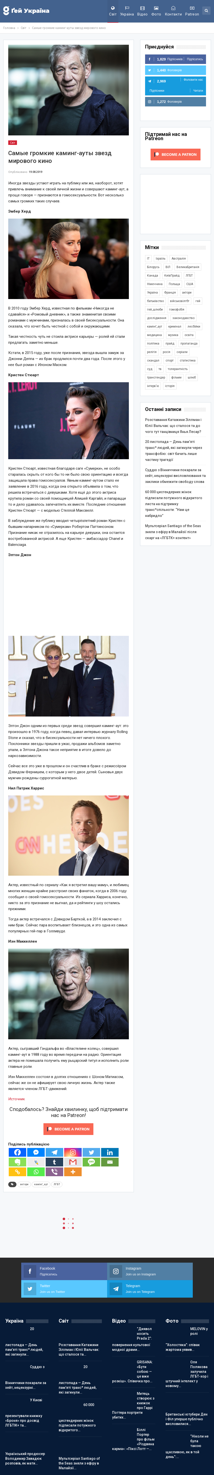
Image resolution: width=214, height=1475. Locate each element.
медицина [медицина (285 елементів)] (154, 335)
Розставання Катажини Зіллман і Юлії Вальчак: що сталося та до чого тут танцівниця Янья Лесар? (173, 426)
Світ (112, 11)
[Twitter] (91, 1152)
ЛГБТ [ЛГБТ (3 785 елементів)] (189, 275)
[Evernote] (17, 1162)
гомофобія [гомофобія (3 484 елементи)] (176, 309)
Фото (156, 11)
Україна (127, 11)
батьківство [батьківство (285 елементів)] (155, 301)
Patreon (192, 11)
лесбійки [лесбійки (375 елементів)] (194, 326)
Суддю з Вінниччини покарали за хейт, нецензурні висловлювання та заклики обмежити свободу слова (175, 476)
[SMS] (91, 1162)
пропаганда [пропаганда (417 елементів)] (189, 343)
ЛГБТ (57, 1184)
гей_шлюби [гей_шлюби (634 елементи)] (155, 309)
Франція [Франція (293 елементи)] (170, 292)
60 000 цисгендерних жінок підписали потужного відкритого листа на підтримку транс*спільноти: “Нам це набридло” (173, 504)
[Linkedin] (110, 1152)
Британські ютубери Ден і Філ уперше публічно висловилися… (187, 1419)
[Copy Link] (17, 1171)
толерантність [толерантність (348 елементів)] (178, 369)
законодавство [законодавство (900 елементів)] (184, 318)
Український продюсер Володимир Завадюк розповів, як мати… (25, 1458)
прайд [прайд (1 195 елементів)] (170, 343)
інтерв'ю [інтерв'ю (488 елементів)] (153, 386)
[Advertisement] (68, 597)
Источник (16, 1099)
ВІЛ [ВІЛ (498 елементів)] (168, 267)
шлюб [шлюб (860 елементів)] (192, 377)
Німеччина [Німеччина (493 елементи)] (155, 284)
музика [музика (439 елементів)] (173, 335)
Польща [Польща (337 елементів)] (174, 284)
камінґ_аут (41, 1184)
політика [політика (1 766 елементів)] (153, 343)
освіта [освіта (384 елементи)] (189, 335)
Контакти (173, 11)
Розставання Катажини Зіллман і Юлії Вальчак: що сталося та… (79, 1349)
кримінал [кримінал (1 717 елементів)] (174, 326)
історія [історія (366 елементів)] (170, 386)
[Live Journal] (36, 1162)
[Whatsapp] (36, 1171)
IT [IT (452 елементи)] (148, 258)
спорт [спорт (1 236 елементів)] (170, 360)
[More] (73, 1171)
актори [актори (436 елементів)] (187, 292)
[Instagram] (73, 1152)
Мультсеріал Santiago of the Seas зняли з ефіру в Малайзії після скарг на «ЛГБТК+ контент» (173, 532)
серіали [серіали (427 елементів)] (182, 352)
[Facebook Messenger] (36, 1152)
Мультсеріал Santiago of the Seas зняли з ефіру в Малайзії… (79, 1463)
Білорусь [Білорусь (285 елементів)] (153, 267)
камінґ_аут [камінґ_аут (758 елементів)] (154, 326)
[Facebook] (17, 1152)
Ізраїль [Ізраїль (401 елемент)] (160, 258)
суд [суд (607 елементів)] (149, 369)
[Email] (110, 1162)
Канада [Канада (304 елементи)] (152, 275)
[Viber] (54, 1171)
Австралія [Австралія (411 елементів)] (179, 258)
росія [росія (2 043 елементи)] (166, 352)
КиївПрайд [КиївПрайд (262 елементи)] (172, 275)
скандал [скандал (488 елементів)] (153, 360)
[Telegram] (54, 1152)
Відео (142, 11)
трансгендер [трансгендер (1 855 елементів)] (156, 377)
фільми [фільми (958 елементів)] (176, 377)
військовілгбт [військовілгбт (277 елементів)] (179, 301)
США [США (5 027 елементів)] (189, 284)
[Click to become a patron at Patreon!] (68, 1128)
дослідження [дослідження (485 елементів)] (156, 318)
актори (24, 1184)
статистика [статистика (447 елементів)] (188, 360)
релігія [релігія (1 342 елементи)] (152, 352)
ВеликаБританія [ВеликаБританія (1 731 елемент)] (188, 267)
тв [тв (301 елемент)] (160, 369)
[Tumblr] (54, 1162)
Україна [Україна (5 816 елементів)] (152, 292)
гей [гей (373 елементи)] (198, 301)
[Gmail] (73, 1162)
